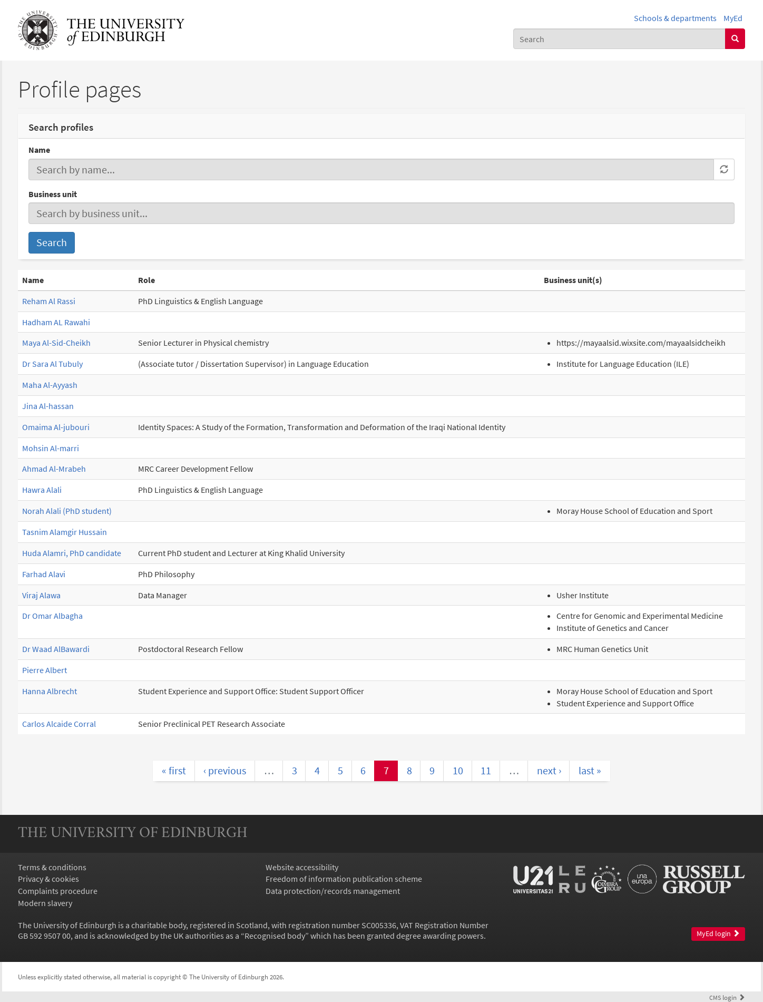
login (727, 997)
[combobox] (619, 38)
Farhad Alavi (43, 574)
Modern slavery (45, 903)
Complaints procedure (57, 891)
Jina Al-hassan (48, 406)
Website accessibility (302, 867)
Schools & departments (675, 18)
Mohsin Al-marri (50, 448)
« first (174, 770)
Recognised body (274, 935)
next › (549, 770)
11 (486, 770)
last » (590, 770)
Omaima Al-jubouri (56, 427)
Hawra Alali (42, 489)
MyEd (732, 18)
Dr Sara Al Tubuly (52, 363)
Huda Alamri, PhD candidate (71, 553)
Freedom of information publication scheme (344, 878)
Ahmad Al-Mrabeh (54, 468)
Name (39, 149)
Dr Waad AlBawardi (56, 649)
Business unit (52, 194)
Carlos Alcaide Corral (59, 723)
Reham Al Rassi (48, 301)
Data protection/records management (333, 891)
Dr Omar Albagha (52, 615)
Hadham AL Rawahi (56, 322)
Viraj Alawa (41, 595)
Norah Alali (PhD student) (67, 510)
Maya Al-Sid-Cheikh (56, 342)
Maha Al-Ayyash (49, 385)
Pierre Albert (44, 670)
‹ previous (224, 770)
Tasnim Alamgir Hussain (64, 532)
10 (458, 770)
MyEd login (718, 933)
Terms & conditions (52, 867)
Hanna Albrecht (49, 691)
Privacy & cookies (48, 878)
